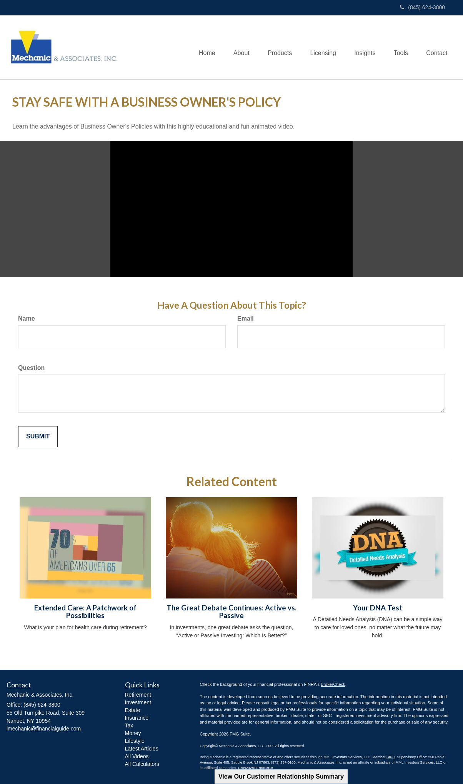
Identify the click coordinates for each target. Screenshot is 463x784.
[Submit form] (38, 436)
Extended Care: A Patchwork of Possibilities (85, 611)
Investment (138, 702)
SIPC (390, 757)
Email (245, 318)
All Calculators (142, 764)
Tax (129, 725)
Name (26, 318)
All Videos (137, 756)
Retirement (138, 695)
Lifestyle (135, 741)
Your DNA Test (377, 607)
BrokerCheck (333, 684)
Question (31, 367)
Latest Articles (141, 749)
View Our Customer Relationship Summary (281, 776)
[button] (235, 47)
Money (133, 733)
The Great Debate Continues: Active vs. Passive (231, 611)
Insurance (136, 718)
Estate (132, 710)
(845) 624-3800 (422, 7)
